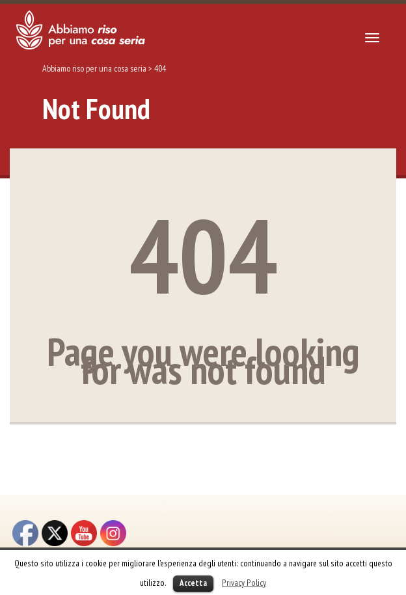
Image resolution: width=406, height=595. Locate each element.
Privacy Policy (244, 582)
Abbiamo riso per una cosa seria (94, 68)
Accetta (193, 582)
